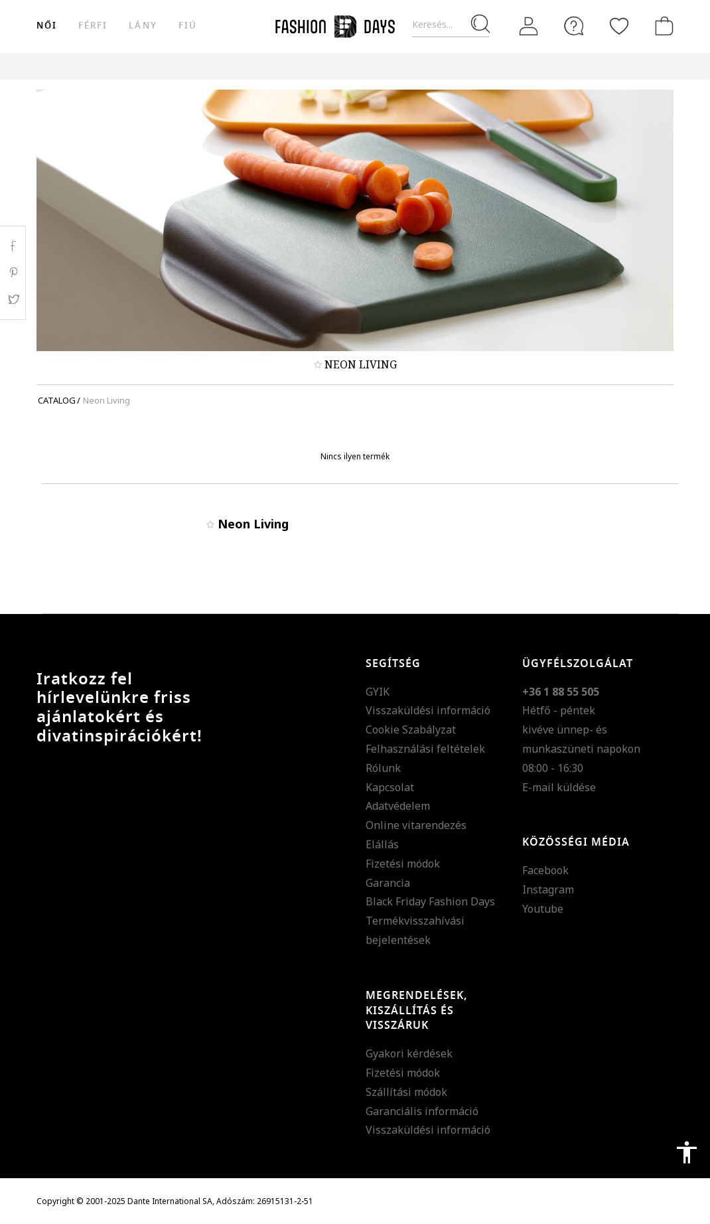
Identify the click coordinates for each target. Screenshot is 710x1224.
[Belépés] (528, 26)
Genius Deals (488, 66)
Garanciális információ (422, 1111)
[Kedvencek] (619, 26)
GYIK (378, 691)
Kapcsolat (390, 787)
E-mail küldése (559, 787)
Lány (143, 25)
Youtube (542, 908)
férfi (92, 25)
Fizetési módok (403, 863)
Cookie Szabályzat (411, 729)
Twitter (13, 299)
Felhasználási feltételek (425, 748)
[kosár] (662, 26)
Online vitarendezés (416, 825)
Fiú (187, 25)
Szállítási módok (406, 1092)
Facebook (545, 870)
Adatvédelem (398, 806)
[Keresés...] (451, 25)
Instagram (548, 889)
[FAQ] (574, 26)
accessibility (687, 1152)
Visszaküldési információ (428, 710)
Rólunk (383, 768)
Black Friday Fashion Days (430, 901)
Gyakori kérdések (409, 1053)
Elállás (382, 844)
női (46, 25)
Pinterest (13, 272)
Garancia (388, 883)
